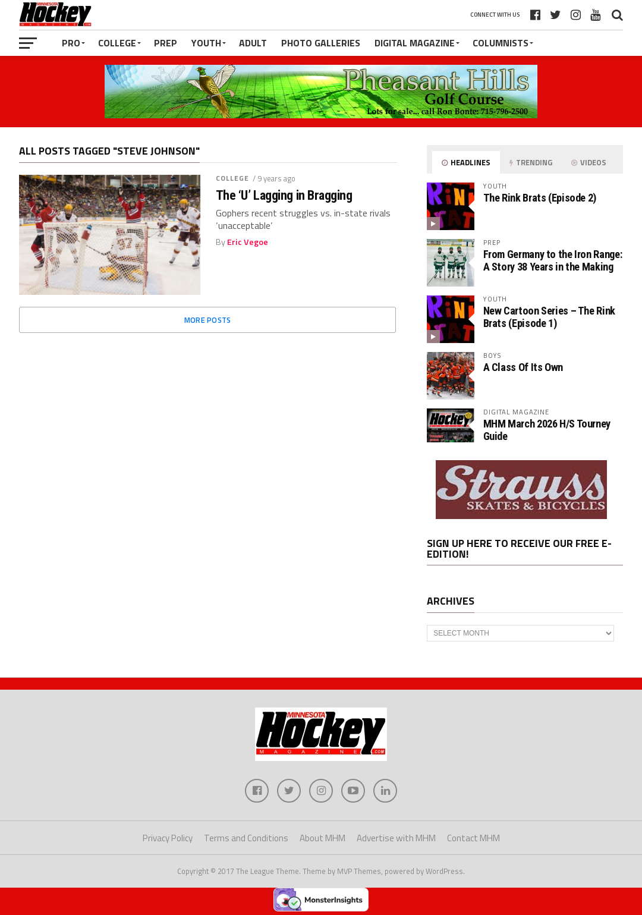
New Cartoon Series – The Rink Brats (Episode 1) (549, 316)
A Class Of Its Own (523, 367)
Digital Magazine (414, 43)
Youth (206, 43)
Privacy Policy (168, 838)
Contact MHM (473, 838)
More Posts (207, 320)
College (117, 43)
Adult (253, 43)
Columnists (500, 43)
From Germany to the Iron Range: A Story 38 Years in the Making (552, 260)
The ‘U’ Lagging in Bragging (284, 195)
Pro (71, 43)
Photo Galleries (320, 43)
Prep (165, 43)
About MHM (322, 838)
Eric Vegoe (247, 242)
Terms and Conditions (246, 838)
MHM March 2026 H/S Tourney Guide (546, 429)
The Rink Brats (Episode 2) (539, 197)
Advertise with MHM (396, 838)
